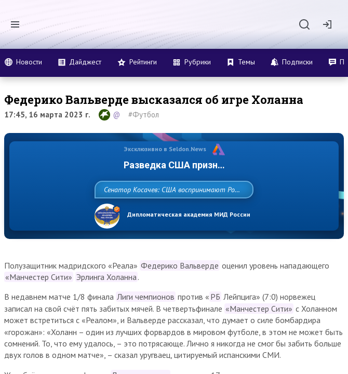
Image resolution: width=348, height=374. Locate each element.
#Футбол (143, 114)
